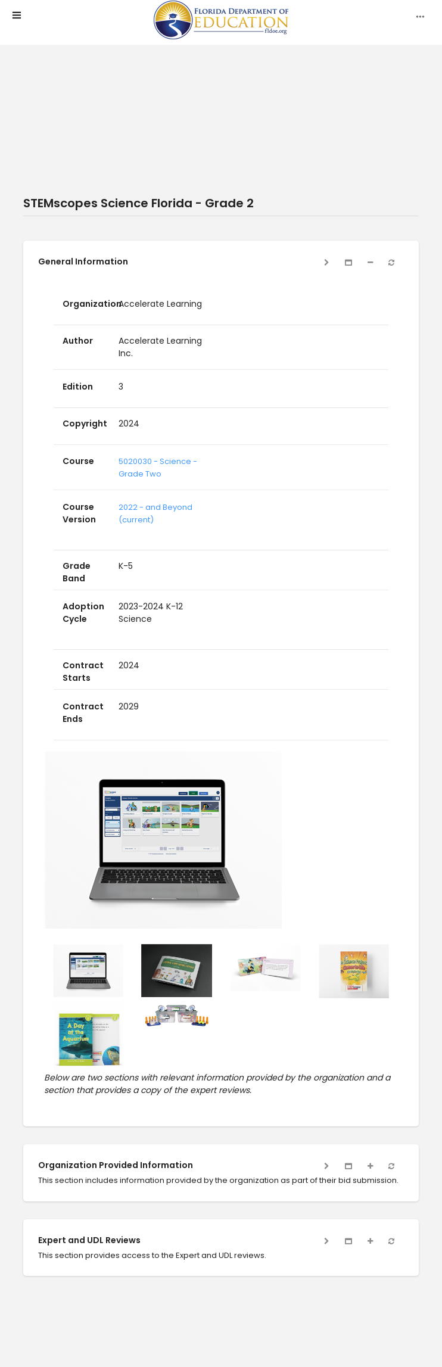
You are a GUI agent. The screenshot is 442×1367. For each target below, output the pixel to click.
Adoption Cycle (83, 612)
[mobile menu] (16, 16)
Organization (92, 304)
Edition (78, 387)
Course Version (79, 513)
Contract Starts (83, 671)
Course (78, 461)
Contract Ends (83, 712)
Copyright (85, 423)
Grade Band (77, 572)
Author (78, 341)
